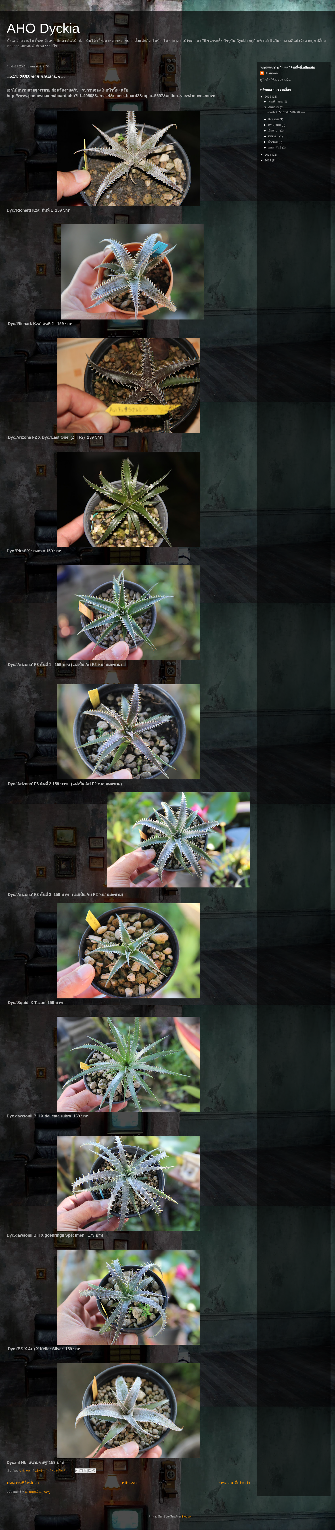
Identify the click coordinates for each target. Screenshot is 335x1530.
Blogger (186, 1516)
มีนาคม (273, 142)
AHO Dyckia (43, 28)
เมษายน (273, 136)
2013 (268, 160)
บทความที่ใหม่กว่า (23, 1483)
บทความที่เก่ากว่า (234, 1483)
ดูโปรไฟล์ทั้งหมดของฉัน (275, 79)
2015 (268, 96)
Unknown (271, 73)
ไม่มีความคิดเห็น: (57, 1470)
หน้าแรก (129, 1483)
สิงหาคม (274, 119)
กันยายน (274, 107)
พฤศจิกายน (276, 101)
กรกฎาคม (275, 125)
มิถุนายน (274, 130)
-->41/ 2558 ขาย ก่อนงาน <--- (36, 76)
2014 (268, 154)
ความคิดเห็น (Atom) (37, 1492)
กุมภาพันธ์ (275, 147)
